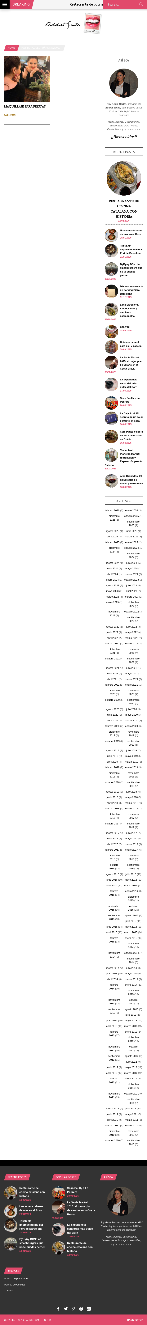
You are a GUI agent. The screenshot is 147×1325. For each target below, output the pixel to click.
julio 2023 (131, 585)
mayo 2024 (131, 568)
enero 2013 (131, 1031)
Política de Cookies (14, 1284)
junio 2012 (112, 1067)
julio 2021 (131, 668)
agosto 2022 (112, 626)
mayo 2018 (131, 797)
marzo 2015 (130, 932)
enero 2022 (131, 643)
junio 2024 (112, 568)
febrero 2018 (112, 808)
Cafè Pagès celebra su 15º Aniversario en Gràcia (131, 435)
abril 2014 (112, 979)
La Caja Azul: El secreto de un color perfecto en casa (131, 417)
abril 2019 (112, 761)
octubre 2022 (131, 611)
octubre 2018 (112, 782)
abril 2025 (112, 536)
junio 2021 (112, 673)
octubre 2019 (112, 741)
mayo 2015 (131, 926)
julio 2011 (131, 1108)
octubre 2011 (131, 1093)
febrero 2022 (112, 643)
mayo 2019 (131, 756)
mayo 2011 (131, 1114)
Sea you (125, 326)
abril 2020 (112, 720)
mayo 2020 (131, 714)
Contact (8, 1290)
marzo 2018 (131, 803)
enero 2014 (131, 984)
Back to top (135, 1320)
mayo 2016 (131, 879)
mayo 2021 (131, 673)
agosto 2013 (131, 1009)
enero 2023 (112, 602)
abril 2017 (112, 844)
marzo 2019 (131, 761)
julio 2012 (131, 1061)
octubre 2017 (112, 823)
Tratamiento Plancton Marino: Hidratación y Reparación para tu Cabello (124, 458)
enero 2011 (131, 1125)
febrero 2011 (112, 1125)
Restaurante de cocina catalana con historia (32, 1192)
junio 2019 (112, 756)
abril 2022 (112, 638)
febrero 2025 (112, 542)
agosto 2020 (112, 709)
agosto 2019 (112, 750)
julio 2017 (131, 833)
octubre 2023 (131, 579)
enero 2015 (131, 938)
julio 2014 (131, 968)
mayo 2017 (131, 838)
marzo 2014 (131, 979)
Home (12, 47)
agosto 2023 (112, 585)
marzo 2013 (130, 1026)
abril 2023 (131, 591)
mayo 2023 (112, 591)
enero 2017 (131, 849)
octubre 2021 (112, 658)
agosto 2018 (112, 791)
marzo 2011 (131, 1119)
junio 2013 (112, 1020)
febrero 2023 (131, 596)
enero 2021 (131, 684)
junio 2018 (112, 797)
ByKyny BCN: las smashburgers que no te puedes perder (32, 1243)
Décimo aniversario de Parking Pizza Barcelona (131, 290)
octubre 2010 (112, 1140)
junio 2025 (131, 531)
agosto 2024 (112, 562)
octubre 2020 (112, 699)
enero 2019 (131, 767)
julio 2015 (131, 921)
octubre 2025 (131, 515)
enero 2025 (131, 542)
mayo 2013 (131, 1020)
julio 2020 (131, 709)
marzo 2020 (131, 720)
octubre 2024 (131, 547)
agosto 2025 (112, 531)
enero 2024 (112, 579)
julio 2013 (131, 1014)
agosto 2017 (112, 833)
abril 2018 (112, 803)
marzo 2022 (131, 638)
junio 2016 (112, 879)
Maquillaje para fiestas (25, 106)
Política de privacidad (16, 1278)
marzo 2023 (112, 596)
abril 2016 (111, 885)
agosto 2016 (112, 874)
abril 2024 (112, 574)
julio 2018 (131, 791)
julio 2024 (131, 562)
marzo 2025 (131, 536)
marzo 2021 (131, 679)
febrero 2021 (112, 684)
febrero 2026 (112, 510)
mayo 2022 (131, 632)
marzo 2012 (130, 1073)
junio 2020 (112, 714)
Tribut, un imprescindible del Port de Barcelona (131, 249)
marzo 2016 (130, 885)
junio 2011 (112, 1114)
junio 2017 (112, 838)
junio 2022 (112, 632)
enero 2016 (131, 891)
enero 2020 (131, 726)
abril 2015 (111, 932)
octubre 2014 (131, 952)
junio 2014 (112, 973)
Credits (49, 1320)
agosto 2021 (112, 668)
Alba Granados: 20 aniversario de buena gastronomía (131, 480)
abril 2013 (111, 1026)
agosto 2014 (112, 968)
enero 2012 (131, 1078)
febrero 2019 (112, 767)
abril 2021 (112, 679)
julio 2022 (131, 626)
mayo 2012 (131, 1067)
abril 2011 (112, 1119)
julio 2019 (131, 750)
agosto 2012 (131, 1056)
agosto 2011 (112, 1108)
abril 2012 (111, 1073)
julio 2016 (131, 874)
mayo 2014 (131, 973)
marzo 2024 (131, 574)
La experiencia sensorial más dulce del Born (128, 383)
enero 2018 (131, 808)
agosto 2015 (131, 915)
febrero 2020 (112, 726)
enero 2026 (131, 510)
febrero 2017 (112, 849)
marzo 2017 (131, 844)
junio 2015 (112, 926)
